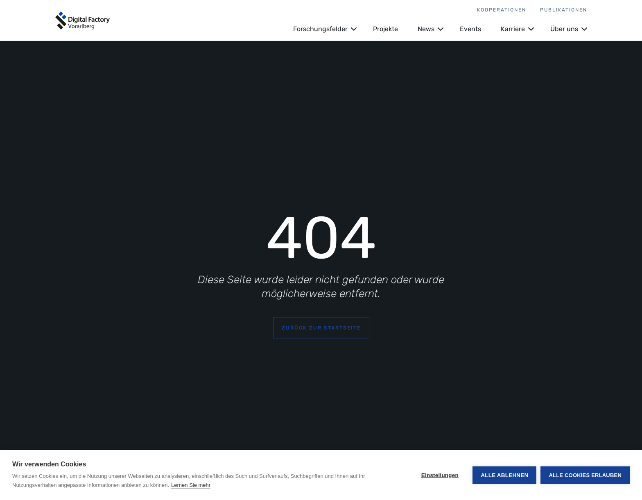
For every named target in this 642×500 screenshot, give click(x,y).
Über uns (564, 29)
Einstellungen (440, 475)
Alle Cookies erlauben (585, 475)
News (426, 29)
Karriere (513, 29)
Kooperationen (501, 10)
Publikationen (563, 10)
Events (470, 29)
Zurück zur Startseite (321, 328)
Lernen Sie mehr (190, 485)
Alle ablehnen (504, 475)
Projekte (385, 29)
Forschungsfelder (320, 29)
